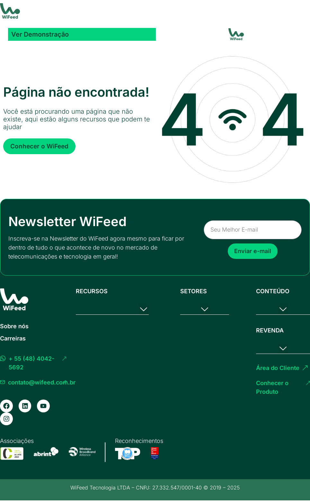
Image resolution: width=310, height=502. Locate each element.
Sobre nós (14, 326)
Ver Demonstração (40, 34)
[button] (143, 309)
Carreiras (13, 338)
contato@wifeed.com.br (41, 382)
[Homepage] (10, 11)
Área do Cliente (277, 367)
